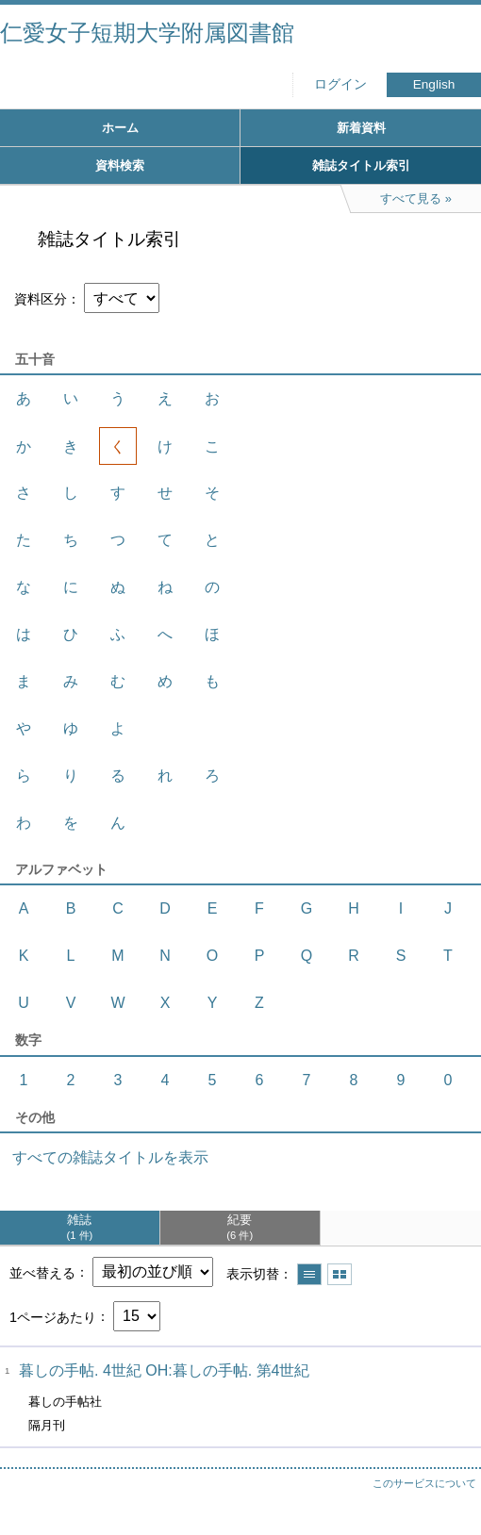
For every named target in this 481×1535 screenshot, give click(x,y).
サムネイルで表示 (339, 1274)
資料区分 (40, 298)
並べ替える (42, 1271)
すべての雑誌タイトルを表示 (110, 1157)
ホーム (120, 128)
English (434, 84)
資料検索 (119, 165)
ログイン (340, 84)
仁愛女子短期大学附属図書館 (147, 32)
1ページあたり (52, 1316)
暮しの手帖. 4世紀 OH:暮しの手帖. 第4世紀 (164, 1370)
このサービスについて (424, 1483)
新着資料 (361, 128)
